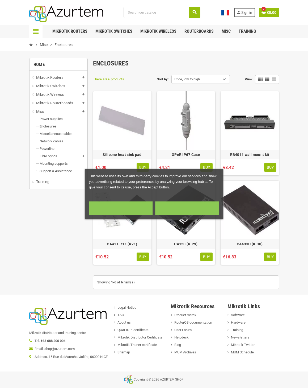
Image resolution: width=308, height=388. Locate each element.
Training (237, 330)
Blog (177, 345)
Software (238, 315)
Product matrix (185, 315)
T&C (120, 315)
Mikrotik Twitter (243, 345)
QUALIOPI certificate (133, 330)
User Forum (183, 330)
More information (104, 194)
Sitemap (123, 352)
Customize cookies (138, 194)
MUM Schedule (242, 352)
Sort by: (163, 79)
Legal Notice (126, 307)
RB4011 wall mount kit (249, 154)
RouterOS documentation (193, 322)
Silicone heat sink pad (122, 154)
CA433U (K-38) (250, 244)
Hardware (238, 322)
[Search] (162, 12)
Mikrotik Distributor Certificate (139, 337)
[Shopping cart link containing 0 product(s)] (269, 12)
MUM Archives (185, 352)
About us (124, 322)
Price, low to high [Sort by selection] (187, 79)
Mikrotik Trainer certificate (137, 345)
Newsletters (240, 337)
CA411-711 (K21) (122, 244)
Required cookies (121, 208)
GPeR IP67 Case (186, 154)
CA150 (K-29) (185, 244)
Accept (187, 208)
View (248, 79)
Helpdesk (181, 337)
